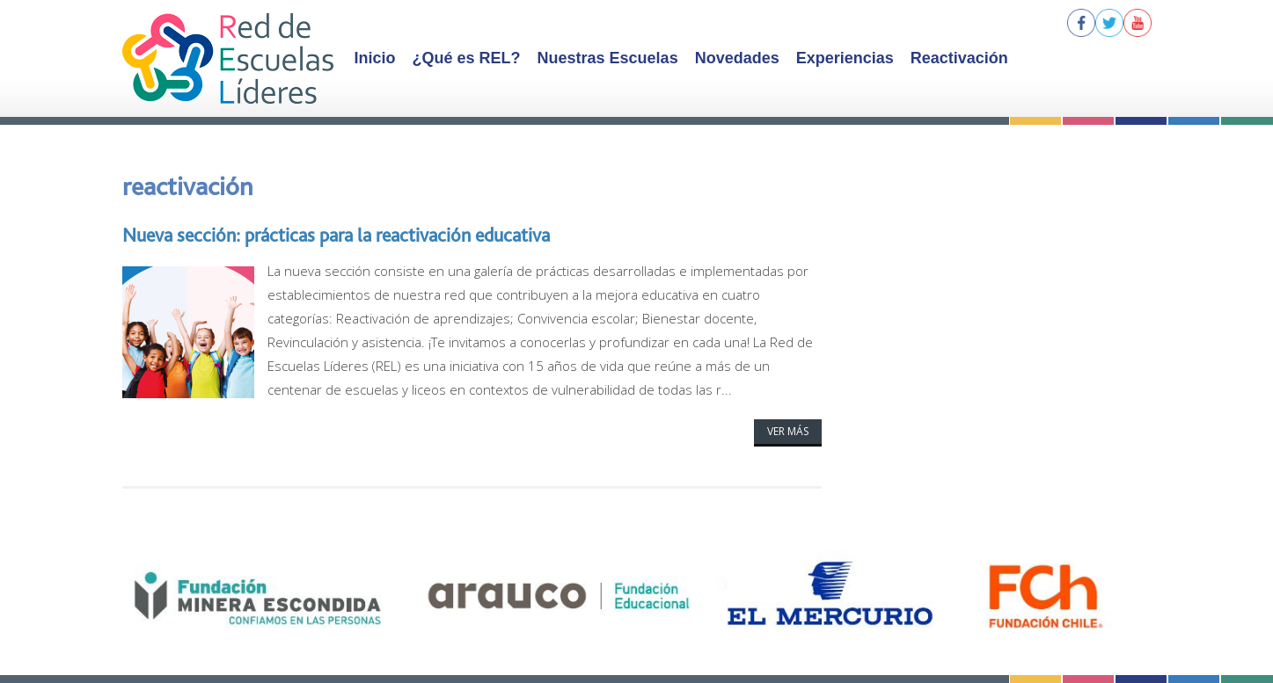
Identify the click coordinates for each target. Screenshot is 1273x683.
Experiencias (845, 58)
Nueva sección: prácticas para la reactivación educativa (336, 234)
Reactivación (959, 58)
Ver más (787, 431)
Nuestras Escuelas (608, 58)
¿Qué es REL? (467, 58)
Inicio (375, 58)
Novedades (737, 58)
